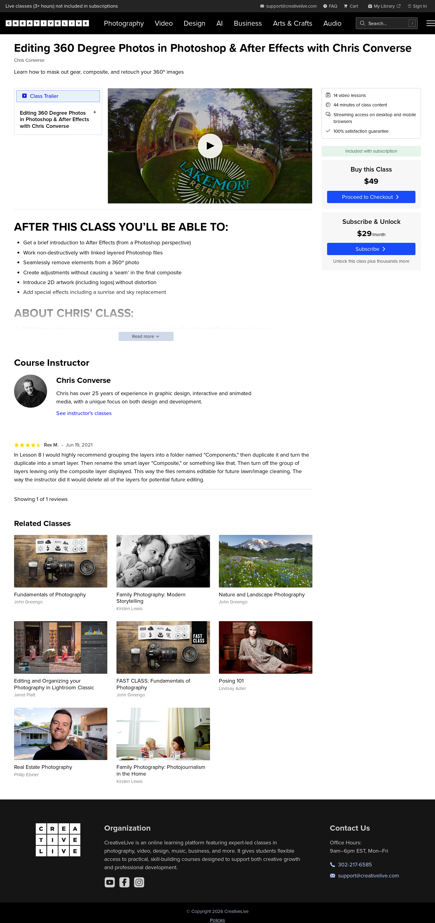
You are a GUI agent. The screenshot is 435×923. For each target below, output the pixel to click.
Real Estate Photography (43, 767)
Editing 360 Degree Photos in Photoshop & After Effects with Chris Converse (54, 119)
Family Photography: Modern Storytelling (151, 598)
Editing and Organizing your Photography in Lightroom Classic (54, 684)
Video (164, 23)
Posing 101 (231, 680)
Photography (124, 23)
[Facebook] (124, 882)
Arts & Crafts (292, 23)
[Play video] (210, 145)
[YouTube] (109, 882)
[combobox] (386, 23)
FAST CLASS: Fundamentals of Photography (153, 684)
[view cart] (352, 6)
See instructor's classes (84, 413)
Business (248, 23)
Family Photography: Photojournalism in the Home (160, 770)
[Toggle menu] (430, 23)
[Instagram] (139, 882)
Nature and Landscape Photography (262, 594)
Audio (332, 23)
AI (219, 23)
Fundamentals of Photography (50, 594)
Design (194, 23)
